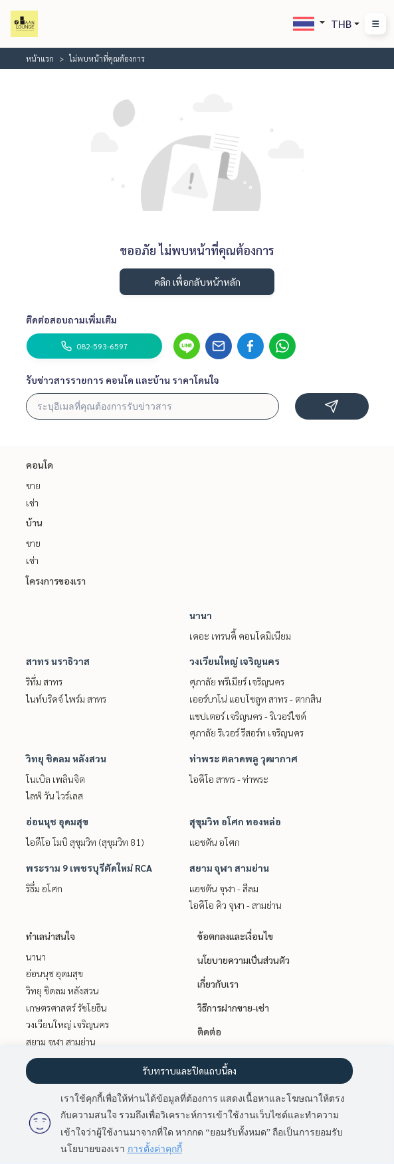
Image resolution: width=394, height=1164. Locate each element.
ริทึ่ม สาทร (44, 681)
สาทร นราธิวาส (58, 661)
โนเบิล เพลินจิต (55, 779)
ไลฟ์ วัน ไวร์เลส (54, 795)
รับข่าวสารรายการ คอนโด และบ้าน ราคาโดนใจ (122, 380)
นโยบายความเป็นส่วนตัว (243, 960)
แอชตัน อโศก (214, 842)
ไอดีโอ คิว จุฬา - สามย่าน (235, 905)
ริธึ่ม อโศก (44, 888)
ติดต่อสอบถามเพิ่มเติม (71, 319)
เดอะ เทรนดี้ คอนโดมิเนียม (240, 636)
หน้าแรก (40, 58)
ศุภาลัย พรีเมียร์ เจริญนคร (236, 681)
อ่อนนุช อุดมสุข (57, 821)
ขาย (33, 485)
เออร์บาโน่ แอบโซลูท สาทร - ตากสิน (255, 699)
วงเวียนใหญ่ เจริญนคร (234, 661)
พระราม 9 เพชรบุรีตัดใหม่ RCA (89, 868)
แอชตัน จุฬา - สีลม (223, 888)
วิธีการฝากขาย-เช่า (233, 1008)
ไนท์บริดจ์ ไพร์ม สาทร (66, 699)
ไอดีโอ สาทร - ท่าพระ (228, 779)
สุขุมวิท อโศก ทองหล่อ (235, 821)
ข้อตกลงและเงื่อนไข (235, 936)
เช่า (32, 502)
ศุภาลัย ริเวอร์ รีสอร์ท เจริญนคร (246, 732)
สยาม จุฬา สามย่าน (229, 868)
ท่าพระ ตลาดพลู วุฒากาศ (243, 758)
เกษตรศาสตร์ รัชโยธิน (66, 1008)
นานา (200, 615)
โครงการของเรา (56, 581)
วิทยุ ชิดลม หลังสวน (66, 758)
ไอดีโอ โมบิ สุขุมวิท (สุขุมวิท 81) (85, 842)
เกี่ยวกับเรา (218, 984)
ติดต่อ (209, 1031)
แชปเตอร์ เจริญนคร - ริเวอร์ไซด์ (247, 716)
